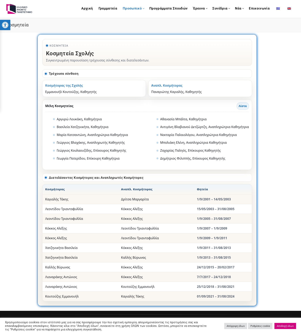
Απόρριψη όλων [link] (236, 325)
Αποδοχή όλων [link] (285, 325)
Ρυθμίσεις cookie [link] (260, 325)
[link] (5, 25)
